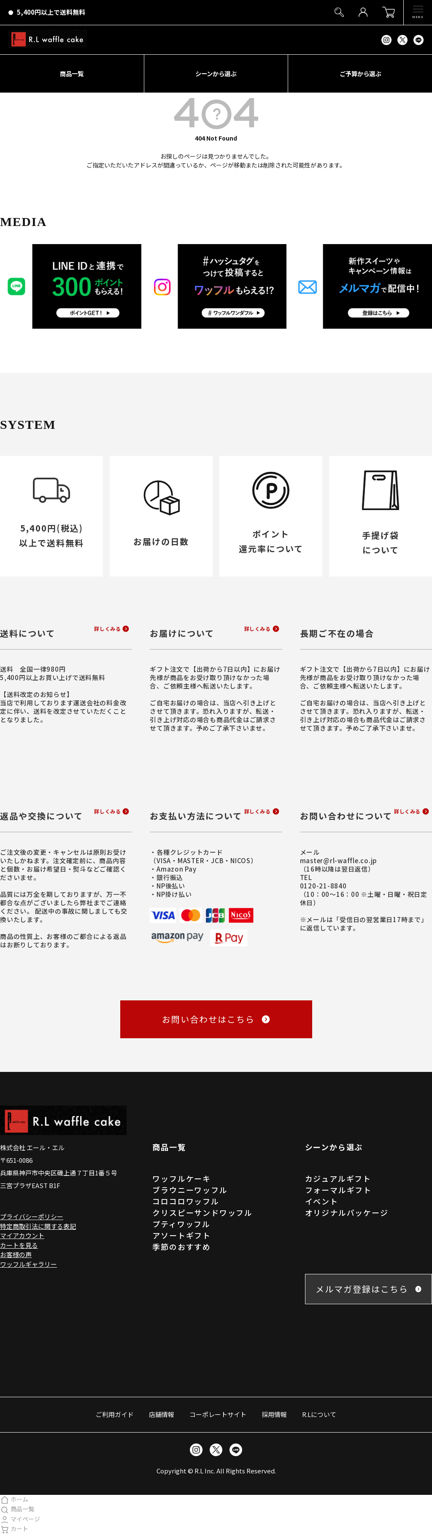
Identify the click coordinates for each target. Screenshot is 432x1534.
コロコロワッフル (185, 1201)
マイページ (20, 1519)
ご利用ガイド (115, 1414)
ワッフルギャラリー (28, 1264)
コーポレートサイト (217, 1414)
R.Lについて (319, 1414)
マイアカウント (22, 1235)
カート (14, 1528)
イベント (321, 1201)
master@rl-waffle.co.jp (339, 860)
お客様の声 (16, 1254)
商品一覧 (17, 1509)
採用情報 (274, 1414)
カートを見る (19, 1245)
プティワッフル (181, 1223)
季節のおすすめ (181, 1246)
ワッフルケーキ (181, 1178)
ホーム (14, 1499)
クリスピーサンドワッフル (202, 1212)
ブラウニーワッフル (189, 1189)
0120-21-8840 (323, 885)
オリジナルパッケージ (347, 1212)
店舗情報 (161, 1414)
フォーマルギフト (338, 1189)
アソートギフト (181, 1235)
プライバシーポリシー (31, 1216)
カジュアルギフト (338, 1178)
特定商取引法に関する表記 (38, 1226)
